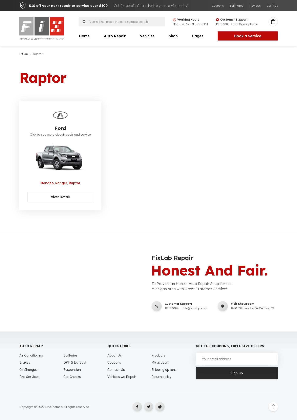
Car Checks (72, 377)
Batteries (70, 355)
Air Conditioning (31, 355)
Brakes (24, 362)
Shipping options (163, 370)
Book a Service (247, 36)
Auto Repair (115, 36)
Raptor (74, 183)
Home (84, 36)
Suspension (72, 370)
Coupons (218, 5)
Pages (197, 36)
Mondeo (47, 183)
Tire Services (29, 377)
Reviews (255, 5)
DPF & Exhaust (74, 362)
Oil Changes (28, 370)
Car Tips (272, 5)
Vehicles (147, 36)
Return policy (161, 377)
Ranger (61, 183)
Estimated (236, 5)
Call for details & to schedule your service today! (151, 5)
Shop (173, 36)
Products (158, 355)
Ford (60, 128)
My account (160, 362)
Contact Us (116, 370)
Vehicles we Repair (121, 377)
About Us (114, 355)
